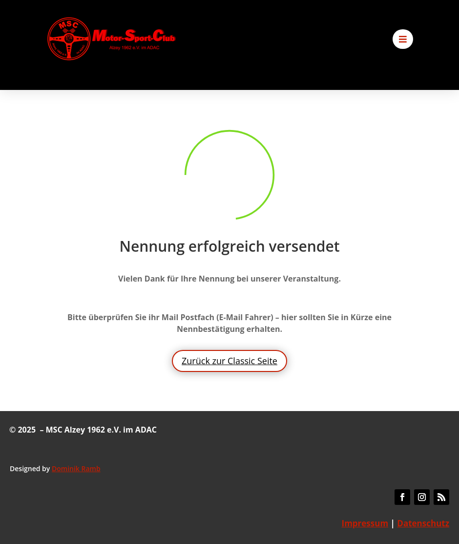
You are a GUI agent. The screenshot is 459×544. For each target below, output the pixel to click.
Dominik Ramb (76, 468)
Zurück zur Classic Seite (229, 361)
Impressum (365, 523)
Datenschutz (423, 523)
